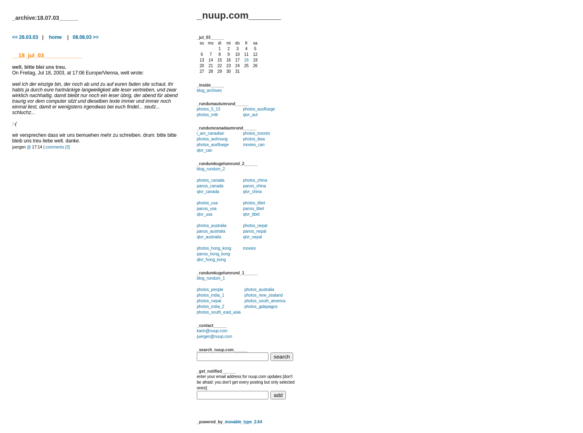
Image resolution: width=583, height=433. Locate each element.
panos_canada (210, 186)
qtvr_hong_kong (211, 259)
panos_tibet (253, 208)
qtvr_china (252, 191)
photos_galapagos (261, 306)
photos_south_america (265, 301)
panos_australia (211, 231)
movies (249, 248)
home (55, 37)
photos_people (210, 289)
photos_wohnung (212, 139)
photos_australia (211, 225)
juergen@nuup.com (214, 336)
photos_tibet (254, 203)
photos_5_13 (208, 109)
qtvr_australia (209, 237)
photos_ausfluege (259, 109)
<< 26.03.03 (25, 37)
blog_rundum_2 (211, 169)
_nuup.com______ (239, 15)
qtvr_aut (250, 114)
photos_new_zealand (264, 295)
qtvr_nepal (252, 237)
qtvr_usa (204, 214)
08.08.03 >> (85, 37)
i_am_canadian (210, 133)
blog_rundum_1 (211, 278)
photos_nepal (255, 225)
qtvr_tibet (251, 214)
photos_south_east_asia (218, 312)
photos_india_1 (210, 295)
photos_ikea (254, 139)
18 (246, 60)
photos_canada (210, 180)
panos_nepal (254, 231)
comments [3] (57, 147)
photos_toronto (256, 133)
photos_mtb (207, 114)
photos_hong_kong (214, 248)
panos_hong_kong (213, 254)
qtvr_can (204, 150)
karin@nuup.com (212, 331)
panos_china (254, 186)
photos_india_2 (210, 306)
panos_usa (207, 208)
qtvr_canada (208, 191)
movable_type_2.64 (243, 422)
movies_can (253, 144)
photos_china (255, 180)
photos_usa (207, 203)
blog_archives (209, 90)
